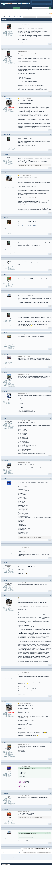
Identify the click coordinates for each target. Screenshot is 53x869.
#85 (50, 701)
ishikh (5, 274)
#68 (50, 238)
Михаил (5, 545)
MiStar (5, 96)
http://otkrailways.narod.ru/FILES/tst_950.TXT (27, 225)
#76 (50, 391)
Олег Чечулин (7, 49)
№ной (5, 22)
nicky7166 (6, 354)
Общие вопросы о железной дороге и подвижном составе (13, 12)
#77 (50, 418)
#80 (50, 545)
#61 (50, 22)
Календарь (30, 9)
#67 (50, 217)
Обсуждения (16, 7)
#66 (50, 172)
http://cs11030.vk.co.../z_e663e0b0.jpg (25, 814)
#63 (50, 96)
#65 (50, 154)
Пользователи (24, 7)
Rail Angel (6, 258)
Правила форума (35, 13)
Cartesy (5, 372)
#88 (50, 793)
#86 (50, 742)
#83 (50, 595)
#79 (50, 478)
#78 (50, 460)
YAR (5, 763)
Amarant (5, 217)
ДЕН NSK (6, 793)
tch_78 (5, 391)
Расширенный (52, 8)
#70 (50, 274)
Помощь (48, 4)
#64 (50, 134)
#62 (50, 49)
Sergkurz (6, 291)
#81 (50, 562)
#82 (50, 580)
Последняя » (19, 16)
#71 (50, 291)
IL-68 (5, 418)
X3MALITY (6, 809)
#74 (50, 354)
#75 (50, 372)
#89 (50, 809)
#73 (50, 332)
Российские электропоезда (7, 7)
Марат (5, 332)
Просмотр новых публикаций (44, 13)
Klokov (5, 478)
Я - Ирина (6, 154)
